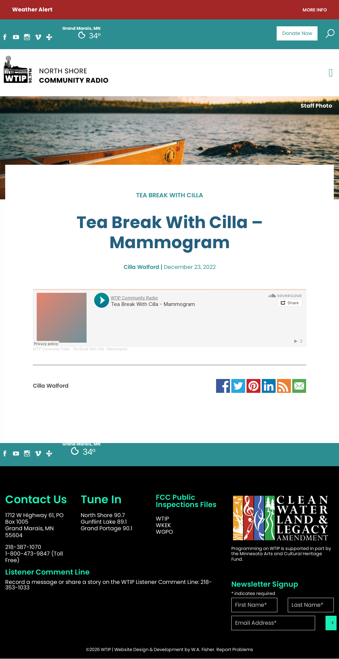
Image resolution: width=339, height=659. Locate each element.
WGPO (164, 532)
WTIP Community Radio (51, 349)
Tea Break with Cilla (169, 195)
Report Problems (234, 649)
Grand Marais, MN (81, 444)
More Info (315, 10)
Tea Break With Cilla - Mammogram (100, 349)
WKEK (163, 525)
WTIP (162, 519)
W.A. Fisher (202, 649)
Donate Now (297, 33)
